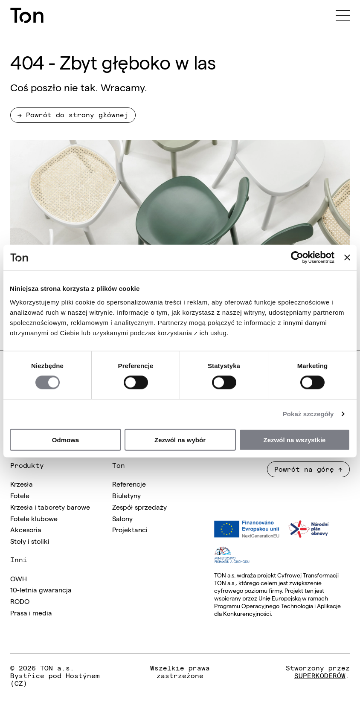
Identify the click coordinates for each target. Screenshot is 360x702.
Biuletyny (126, 495)
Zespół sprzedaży (139, 506)
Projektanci (130, 529)
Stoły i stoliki (29, 541)
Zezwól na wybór (180, 439)
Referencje (129, 483)
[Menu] (343, 15)
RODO (19, 601)
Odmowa (65, 439)
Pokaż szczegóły (308, 414)
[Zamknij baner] (347, 258)
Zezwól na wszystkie (295, 439)
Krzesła (21, 483)
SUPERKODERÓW (319, 675)
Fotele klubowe (34, 518)
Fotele (19, 495)
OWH (18, 578)
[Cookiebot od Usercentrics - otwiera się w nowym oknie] (297, 257)
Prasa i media (31, 612)
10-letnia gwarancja (41, 589)
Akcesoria (25, 529)
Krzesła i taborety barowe (50, 506)
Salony (122, 518)
